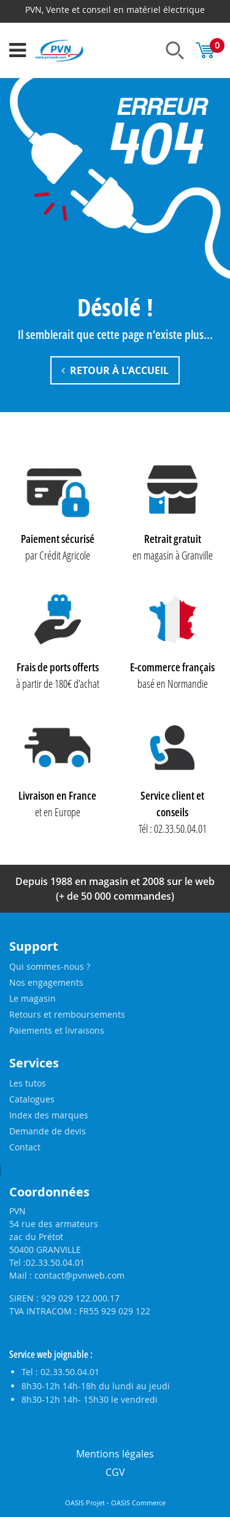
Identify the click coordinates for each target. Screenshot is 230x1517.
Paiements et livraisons (56, 1030)
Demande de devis (47, 1131)
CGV (115, 1472)
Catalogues (32, 1099)
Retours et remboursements (67, 1014)
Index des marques (48, 1115)
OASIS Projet (85, 1503)
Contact (24, 1147)
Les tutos (27, 1083)
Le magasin (32, 998)
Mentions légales (115, 1453)
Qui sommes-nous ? (49, 966)
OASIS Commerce (138, 1503)
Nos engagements (46, 982)
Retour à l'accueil (115, 370)
